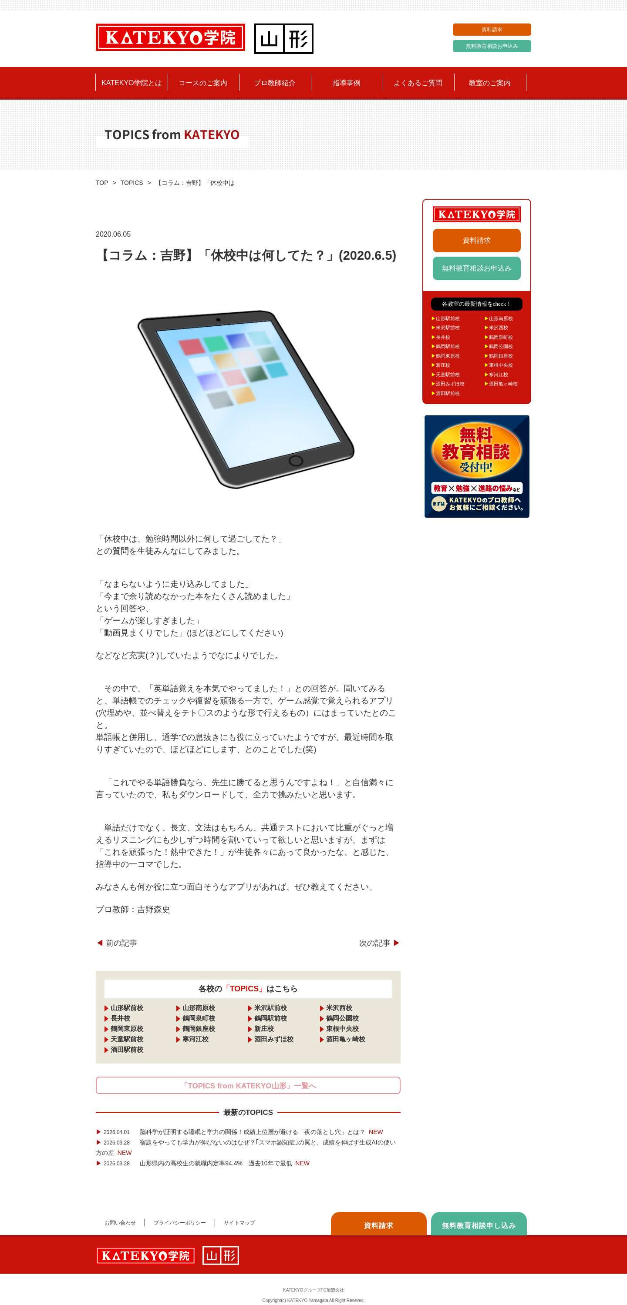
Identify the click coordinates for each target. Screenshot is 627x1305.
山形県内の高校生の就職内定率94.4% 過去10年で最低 (203, 1163)
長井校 (120, 1018)
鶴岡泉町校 (198, 1018)
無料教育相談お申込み (492, 46)
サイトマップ (239, 1223)
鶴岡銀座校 (198, 1028)
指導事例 (347, 83)
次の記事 (380, 943)
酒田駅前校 (127, 1049)
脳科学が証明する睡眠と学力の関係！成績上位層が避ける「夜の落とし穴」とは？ (239, 1131)
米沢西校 (339, 1007)
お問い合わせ (120, 1223)
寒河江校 (195, 1039)
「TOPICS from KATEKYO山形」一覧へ (248, 1086)
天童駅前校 (127, 1039)
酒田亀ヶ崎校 (345, 1039)
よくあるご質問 (418, 83)
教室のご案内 (490, 83)
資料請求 (492, 30)
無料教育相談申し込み (479, 1225)
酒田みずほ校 (273, 1039)
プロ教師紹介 (275, 83)
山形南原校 (198, 1007)
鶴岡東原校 (127, 1028)
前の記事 (116, 943)
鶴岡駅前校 (270, 1018)
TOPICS (132, 182)
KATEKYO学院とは (131, 83)
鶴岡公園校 (342, 1018)
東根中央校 (342, 1028)
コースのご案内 (203, 83)
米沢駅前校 (270, 1007)
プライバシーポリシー (180, 1223)
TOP (102, 182)
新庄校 (264, 1028)
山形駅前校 (127, 1007)
